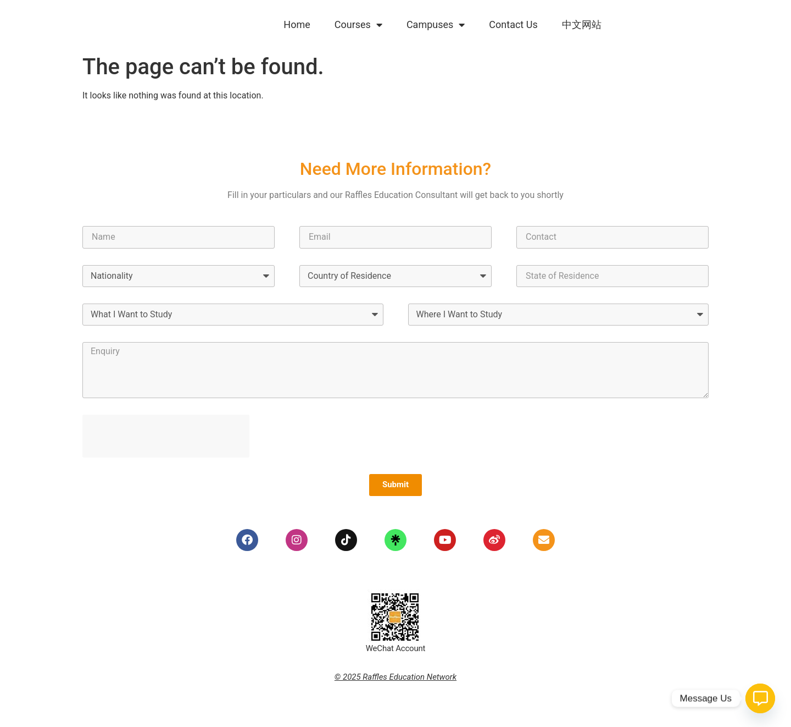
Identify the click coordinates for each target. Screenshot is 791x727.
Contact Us (513, 24)
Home (296, 24)
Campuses (435, 24)
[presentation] (165, 436)
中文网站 (581, 24)
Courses (358, 24)
